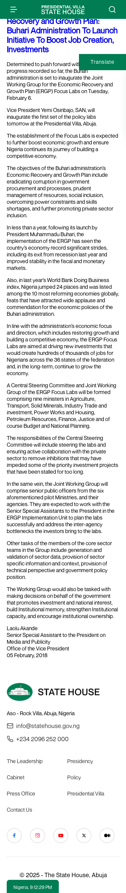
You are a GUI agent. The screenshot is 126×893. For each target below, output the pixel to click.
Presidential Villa (85, 793)
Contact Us (19, 809)
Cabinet (16, 777)
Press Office (21, 793)
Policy (74, 777)
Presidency (80, 761)
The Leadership (25, 761)
